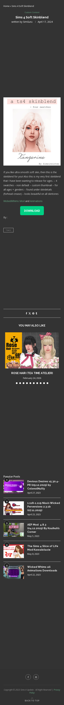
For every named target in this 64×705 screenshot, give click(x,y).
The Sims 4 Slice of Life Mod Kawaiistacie (42, 548)
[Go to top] (32, 700)
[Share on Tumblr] (36, 313)
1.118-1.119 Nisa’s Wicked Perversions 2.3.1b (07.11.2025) (43, 506)
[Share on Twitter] (30, 313)
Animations (36, 201)
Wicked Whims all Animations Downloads (42, 568)
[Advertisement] (32, 60)
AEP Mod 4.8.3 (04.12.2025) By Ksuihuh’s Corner (43, 528)
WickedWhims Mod (14, 201)
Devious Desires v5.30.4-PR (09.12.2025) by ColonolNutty (43, 485)
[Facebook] (28, 677)
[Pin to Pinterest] (33, 313)
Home (6, 6)
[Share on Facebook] (26, 313)
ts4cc (8, 230)
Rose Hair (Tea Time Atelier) (32, 373)
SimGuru (27, 21)
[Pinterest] (36, 677)
